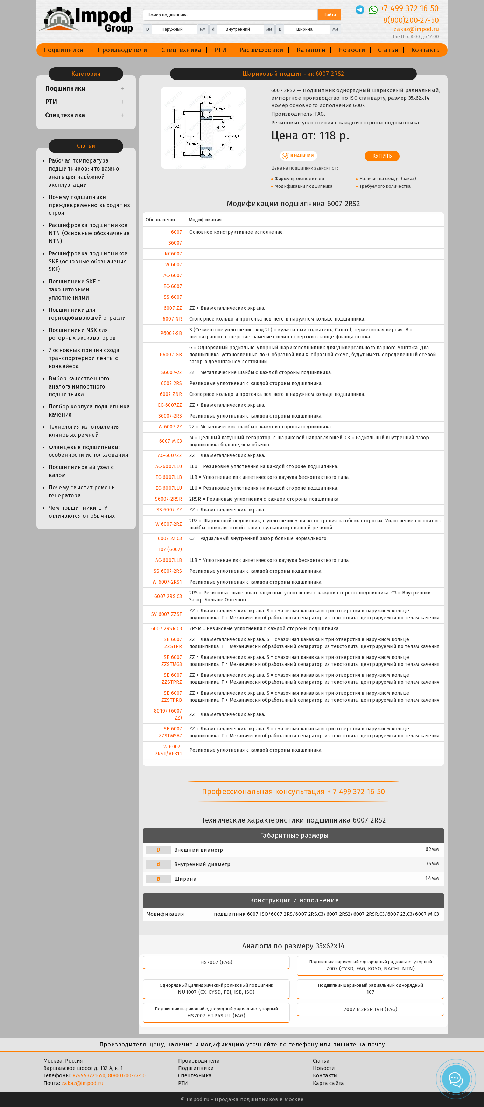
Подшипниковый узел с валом (81, 471)
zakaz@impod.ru (83, 1083)
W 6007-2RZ (168, 524)
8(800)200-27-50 (127, 1075)
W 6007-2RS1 (167, 582)
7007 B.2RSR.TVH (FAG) (370, 1009)
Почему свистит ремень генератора (82, 491)
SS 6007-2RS (168, 571)
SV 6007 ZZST (166, 614)
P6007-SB (171, 333)
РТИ (220, 50)
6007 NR (172, 319)
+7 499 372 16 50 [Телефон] (409, 8)
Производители (122, 50)
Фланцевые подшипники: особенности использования (88, 451)
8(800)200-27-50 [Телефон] (411, 20)
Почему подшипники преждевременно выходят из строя (89, 205)
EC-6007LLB (168, 477)
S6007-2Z (171, 373)
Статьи (388, 50)
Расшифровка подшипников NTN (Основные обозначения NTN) (89, 233)
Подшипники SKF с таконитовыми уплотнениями (74, 289)
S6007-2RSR (168, 499)
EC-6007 (172, 286)
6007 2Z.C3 (170, 539)
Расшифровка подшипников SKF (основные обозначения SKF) (88, 261)
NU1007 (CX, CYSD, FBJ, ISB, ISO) (216, 992)
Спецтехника (181, 50)
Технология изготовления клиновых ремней (84, 431)
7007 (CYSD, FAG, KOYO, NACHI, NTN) (370, 968)
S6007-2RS (170, 416)
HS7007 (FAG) (216, 962)
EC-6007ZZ (170, 405)
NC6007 (173, 254)
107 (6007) (170, 549)
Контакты (426, 50)
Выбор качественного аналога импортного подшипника (79, 386)
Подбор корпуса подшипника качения (89, 410)
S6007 (175, 243)
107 (370, 992)
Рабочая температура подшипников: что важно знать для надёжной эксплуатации (84, 172)
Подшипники (63, 50)
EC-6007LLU (168, 488)
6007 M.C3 (170, 441)
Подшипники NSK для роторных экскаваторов (82, 334)
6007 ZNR (171, 394)
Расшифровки (261, 50)
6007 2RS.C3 (168, 596)
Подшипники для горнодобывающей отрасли (87, 314)
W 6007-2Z (170, 427)
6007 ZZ (173, 308)
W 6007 (173, 265)
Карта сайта (328, 1083)
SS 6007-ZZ (169, 510)
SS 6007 (173, 297)
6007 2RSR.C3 (166, 629)
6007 (176, 232)
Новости (351, 50)
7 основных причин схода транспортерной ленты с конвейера (84, 358)
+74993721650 (89, 1075)
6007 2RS (171, 383)
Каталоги (311, 50)
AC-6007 (172, 276)
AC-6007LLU (168, 466)
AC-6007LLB (168, 560)
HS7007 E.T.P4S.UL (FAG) (216, 1015)
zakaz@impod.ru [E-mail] (416, 29)
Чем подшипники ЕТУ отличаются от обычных (82, 511)
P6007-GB (171, 355)
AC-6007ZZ (170, 456)
